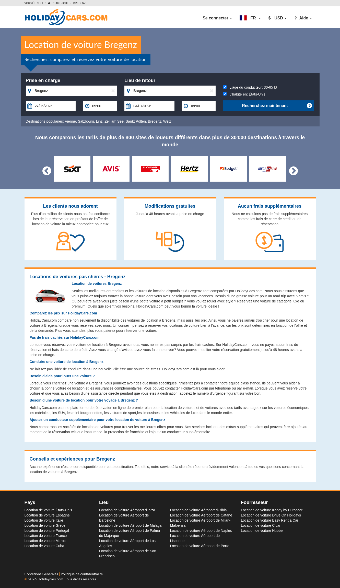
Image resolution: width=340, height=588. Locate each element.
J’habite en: (244, 94)
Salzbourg (86, 121)
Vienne (70, 121)
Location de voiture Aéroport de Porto (199, 546)
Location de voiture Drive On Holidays (271, 515)
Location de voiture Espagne (47, 515)
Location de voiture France (46, 536)
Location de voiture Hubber (262, 530)
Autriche (61, 3)
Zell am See (114, 121)
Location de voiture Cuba (44, 546)
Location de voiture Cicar (260, 525)
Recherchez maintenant (277, 105)
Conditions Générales (42, 574)
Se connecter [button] (217, 18)
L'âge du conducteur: (250, 87)
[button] (250, 18)
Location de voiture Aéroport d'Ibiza (127, 510)
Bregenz (154, 121)
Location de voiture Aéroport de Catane (201, 515)
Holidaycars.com (50, 579)
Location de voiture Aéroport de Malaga (130, 525)
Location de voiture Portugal (47, 530)
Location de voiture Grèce (45, 525)
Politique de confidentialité (82, 574)
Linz (99, 121)
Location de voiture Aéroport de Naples (201, 530)
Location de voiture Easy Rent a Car (269, 520)
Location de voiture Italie (44, 520)
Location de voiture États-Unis (48, 510)
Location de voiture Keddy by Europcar (271, 510)
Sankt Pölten (136, 121)
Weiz (167, 121)
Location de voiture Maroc (45, 541)
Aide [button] (303, 18)
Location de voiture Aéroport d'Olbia (198, 510)
